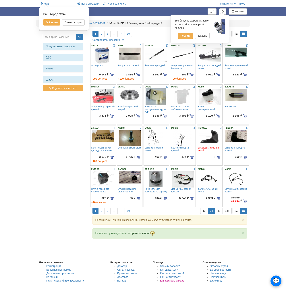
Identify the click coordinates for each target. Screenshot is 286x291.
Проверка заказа (127, 273)
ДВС (49, 57)
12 (204, 210)
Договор (122, 266)
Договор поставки (220, 269)
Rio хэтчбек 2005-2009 (92, 23)
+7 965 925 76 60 (114, 3)
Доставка (122, 277)
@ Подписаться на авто (63, 88)
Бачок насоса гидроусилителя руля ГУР (155, 109)
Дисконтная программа (60, 273)
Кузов (49, 68)
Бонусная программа (58, 269)
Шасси (50, 79)
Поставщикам (218, 277)
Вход (242, 3)
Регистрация (53, 266)
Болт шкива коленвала (129, 148)
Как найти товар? (170, 277)
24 (211, 210)
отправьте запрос (141, 233)
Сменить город (73, 22)
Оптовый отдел (219, 266)
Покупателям (227, 3)
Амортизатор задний (128, 65)
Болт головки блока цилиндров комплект (101, 149)
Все (227, 210)
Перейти (185, 35)
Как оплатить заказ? (172, 273)
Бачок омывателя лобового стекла (180, 108)
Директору (216, 280)
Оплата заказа (126, 269)
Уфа (45, 3)
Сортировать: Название (108, 39)
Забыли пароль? (170, 266)
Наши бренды (218, 273)
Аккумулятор (97, 65)
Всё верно (52, 22)
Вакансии (52, 277)
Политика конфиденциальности (65, 280)
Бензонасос (231, 106)
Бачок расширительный (206, 108)
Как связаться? (169, 269)
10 (128, 33)
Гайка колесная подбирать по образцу (156, 190)
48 (218, 210)
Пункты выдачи (88, 3)
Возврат (122, 280)
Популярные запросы (60, 46)
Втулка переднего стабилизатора (100, 190)
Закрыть (202, 35)
